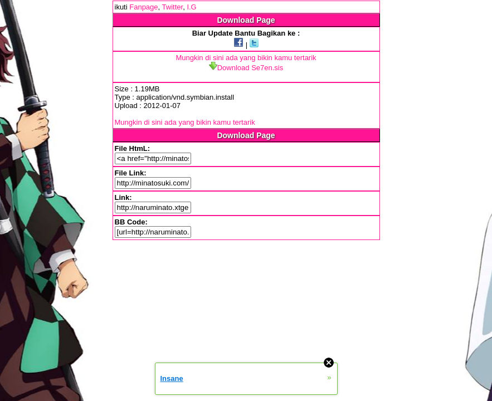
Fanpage (143, 7)
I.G (191, 7)
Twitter (172, 7)
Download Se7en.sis (246, 67)
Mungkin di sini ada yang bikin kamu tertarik (246, 57)
